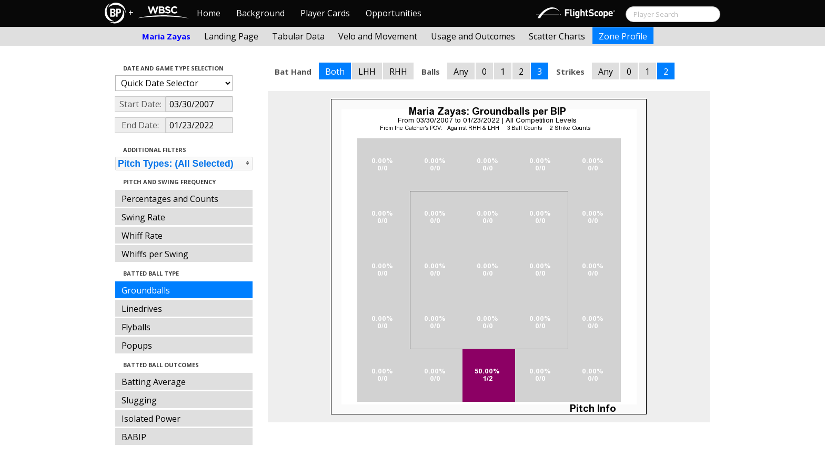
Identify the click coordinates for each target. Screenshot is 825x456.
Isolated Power (151, 418)
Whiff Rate (142, 235)
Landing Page (231, 36)
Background (260, 13)
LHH (367, 71)
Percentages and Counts (170, 199)
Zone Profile (623, 36)
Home (208, 13)
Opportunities (393, 13)
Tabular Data (298, 36)
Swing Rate (143, 217)
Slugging (139, 400)
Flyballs (136, 327)
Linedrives (142, 309)
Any (461, 71)
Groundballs (146, 290)
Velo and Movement (377, 36)
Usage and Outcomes (473, 36)
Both (335, 71)
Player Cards (325, 13)
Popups (137, 345)
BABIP (134, 437)
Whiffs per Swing (155, 254)
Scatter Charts (557, 36)
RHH (398, 71)
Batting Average (154, 382)
